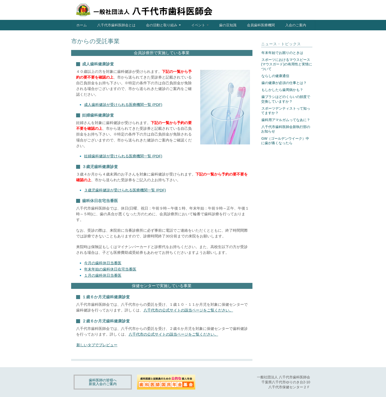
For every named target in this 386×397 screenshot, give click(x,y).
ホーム (81, 25)
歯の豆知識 (228, 25)
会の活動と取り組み (163, 25)
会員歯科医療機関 (261, 25)
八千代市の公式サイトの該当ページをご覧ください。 (188, 310)
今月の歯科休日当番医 (102, 263)
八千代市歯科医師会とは (116, 25)
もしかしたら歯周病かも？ (282, 90)
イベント (200, 25)
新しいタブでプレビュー (96, 345)
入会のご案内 (295, 25)
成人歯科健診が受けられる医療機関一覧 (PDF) (123, 104)
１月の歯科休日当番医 (102, 275)
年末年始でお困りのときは (282, 53)
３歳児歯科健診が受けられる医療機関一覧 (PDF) (125, 190)
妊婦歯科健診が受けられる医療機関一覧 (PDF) (123, 156)
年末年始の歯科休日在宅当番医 (110, 269)
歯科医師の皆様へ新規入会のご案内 (103, 382)
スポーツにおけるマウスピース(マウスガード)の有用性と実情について (286, 64)
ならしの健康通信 (275, 76)
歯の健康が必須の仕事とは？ (284, 83)
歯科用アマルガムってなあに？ (285, 120)
